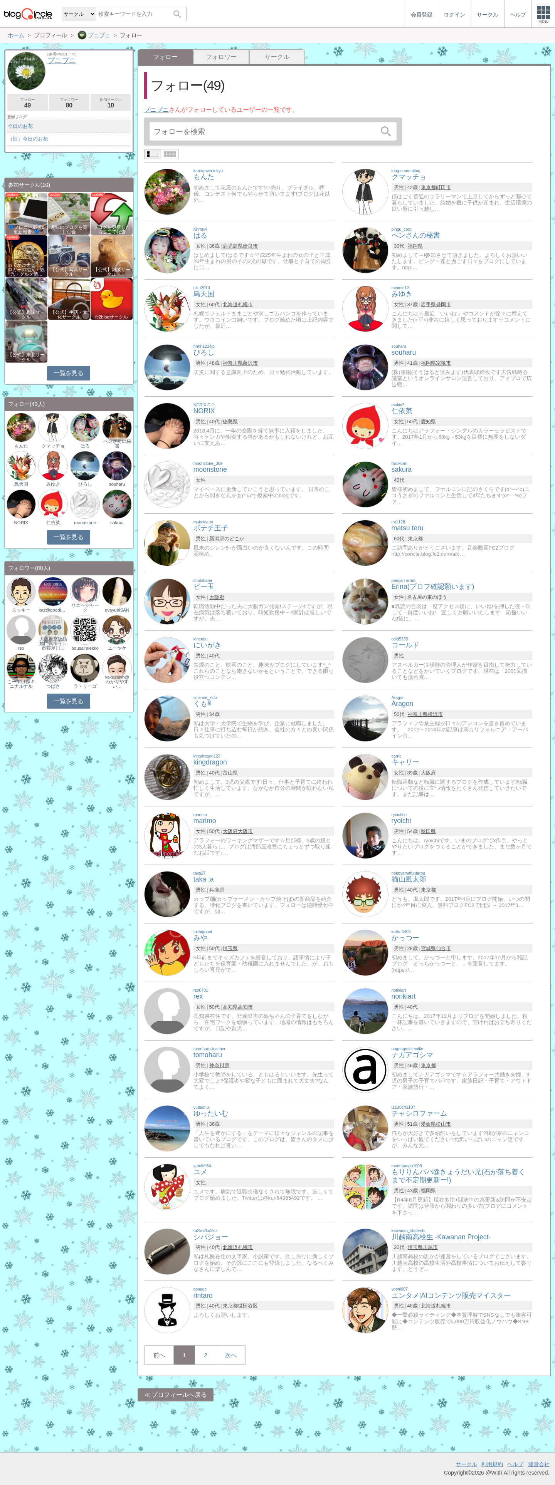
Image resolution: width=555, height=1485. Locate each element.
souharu (117, 484)
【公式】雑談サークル (111, 272)
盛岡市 (443, 304)
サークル (277, 57)
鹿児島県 (233, 246)
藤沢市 (250, 363)
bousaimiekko (84, 648)
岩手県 (428, 304)
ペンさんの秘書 (117, 443)
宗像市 (443, 363)
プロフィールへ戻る (179, 1394)
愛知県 (428, 421)
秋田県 (428, 831)
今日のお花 (20, 126)
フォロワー (221, 57)
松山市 (443, 1124)
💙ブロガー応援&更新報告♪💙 (26, 229)
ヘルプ (515, 1464)
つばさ (53, 686)
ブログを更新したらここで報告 (111, 229)
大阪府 (216, 597)
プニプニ (156, 109)
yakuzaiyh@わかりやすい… (117, 682)
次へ (231, 1355)
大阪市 (245, 831)
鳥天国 (21, 484)
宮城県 (428, 948)
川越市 (430, 1247)
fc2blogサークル (111, 317)
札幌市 (245, 304)
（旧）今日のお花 (28, 139)
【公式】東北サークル (26, 357)
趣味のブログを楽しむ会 (68, 229)
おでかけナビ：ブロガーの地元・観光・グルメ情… (26, 270)
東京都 (428, 187)
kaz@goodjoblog (53, 610)
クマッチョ (53, 446)
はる (85, 446)
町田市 (443, 187)
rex (21, 648)
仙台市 (443, 948)
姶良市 (250, 246)
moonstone (85, 522)
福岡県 (415, 246)
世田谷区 (248, 1306)
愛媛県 (428, 1124)
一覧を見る (68, 373)
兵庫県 (216, 890)
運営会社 (539, 1464)
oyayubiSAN (117, 610)
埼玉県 (230, 948)
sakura (117, 522)
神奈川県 (233, 363)
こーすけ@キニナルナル (21, 684)
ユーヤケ (117, 648)
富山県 (230, 773)
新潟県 (216, 538)
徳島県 (230, 421)
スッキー (21, 610)
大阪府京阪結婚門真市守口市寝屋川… (53, 643)
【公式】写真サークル (68, 272)
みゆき (53, 484)
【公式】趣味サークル (26, 314)
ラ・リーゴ (85, 686)
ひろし (85, 484)
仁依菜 (53, 522)
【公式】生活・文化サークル (68, 314)
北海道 (230, 304)
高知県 (230, 1007)
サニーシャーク (85, 607)
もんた (21, 446)
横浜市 (435, 714)
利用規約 (492, 1464)
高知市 (245, 1007)
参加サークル (111, 103)
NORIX (21, 522)
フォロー (27, 103)
